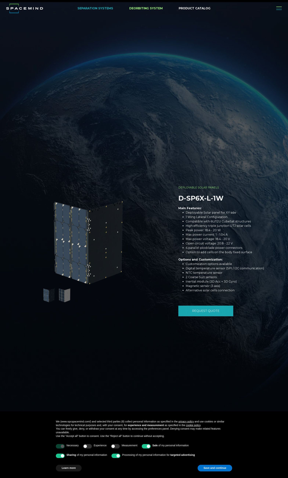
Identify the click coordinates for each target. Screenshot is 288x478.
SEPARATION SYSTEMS (95, 8)
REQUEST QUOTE (205, 310)
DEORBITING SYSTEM (146, 8)
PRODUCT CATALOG (194, 8)
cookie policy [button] (193, 425)
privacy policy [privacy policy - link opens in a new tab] (186, 421)
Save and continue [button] (215, 467)
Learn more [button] (69, 467)
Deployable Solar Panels (198, 187)
